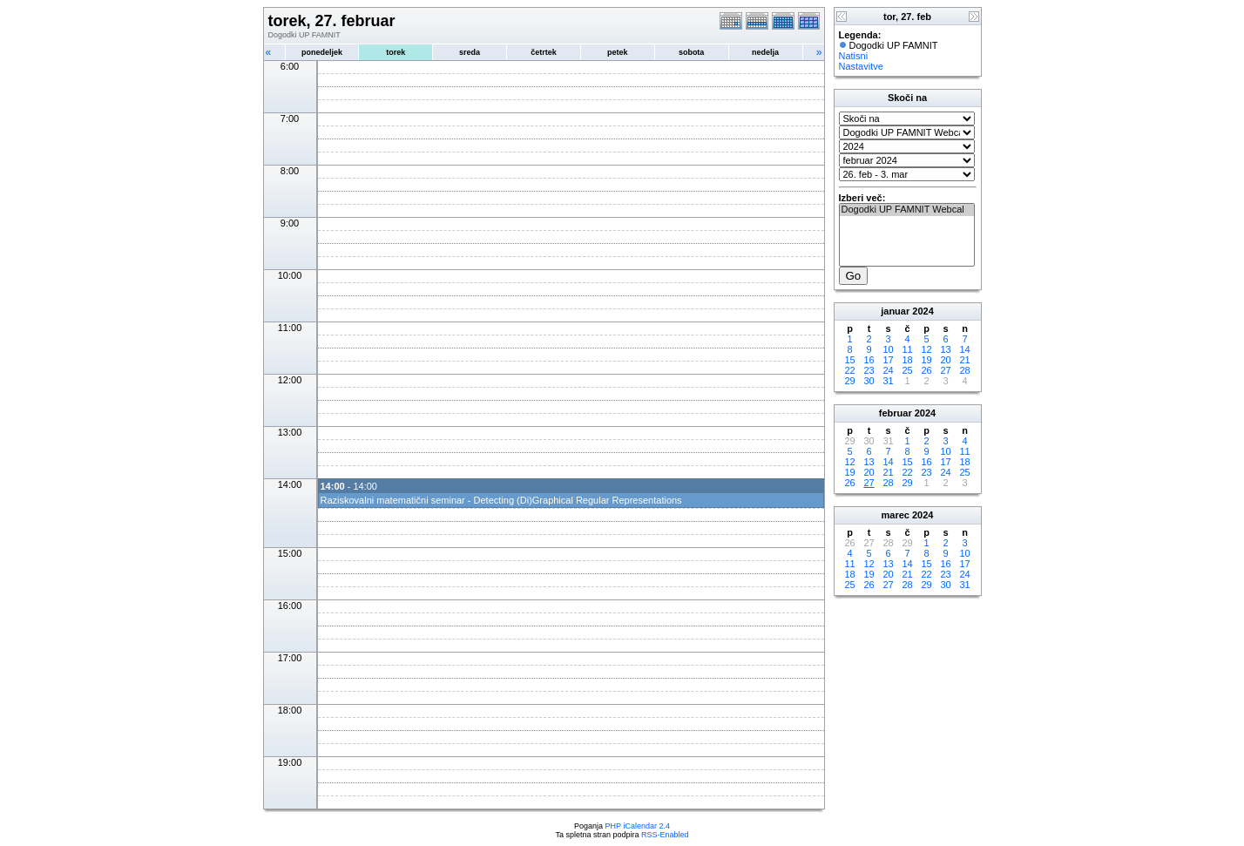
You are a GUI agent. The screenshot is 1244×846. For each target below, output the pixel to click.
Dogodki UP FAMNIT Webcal (907, 210)
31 (887, 381)
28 (964, 370)
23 (868, 370)
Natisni (854, 56)
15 (849, 360)
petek (617, 52)
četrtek (544, 52)
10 (887, 349)
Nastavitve (861, 66)
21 (964, 360)
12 (926, 349)
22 (849, 370)
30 (868, 381)
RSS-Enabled (665, 834)
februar (895, 413)
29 (849, 381)
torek (395, 52)
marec (895, 515)
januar (895, 311)
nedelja (765, 52)
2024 (922, 311)
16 (868, 360)
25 (907, 370)
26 (926, 370)
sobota (692, 52)
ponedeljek (321, 52)
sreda (469, 52)
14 (964, 349)
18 (907, 360)
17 (887, 360)
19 (926, 360)
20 (945, 360)
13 (945, 349)
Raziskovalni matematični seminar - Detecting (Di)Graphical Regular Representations (501, 500)
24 (887, 370)
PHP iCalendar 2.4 (637, 826)
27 (945, 370)
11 (907, 349)
